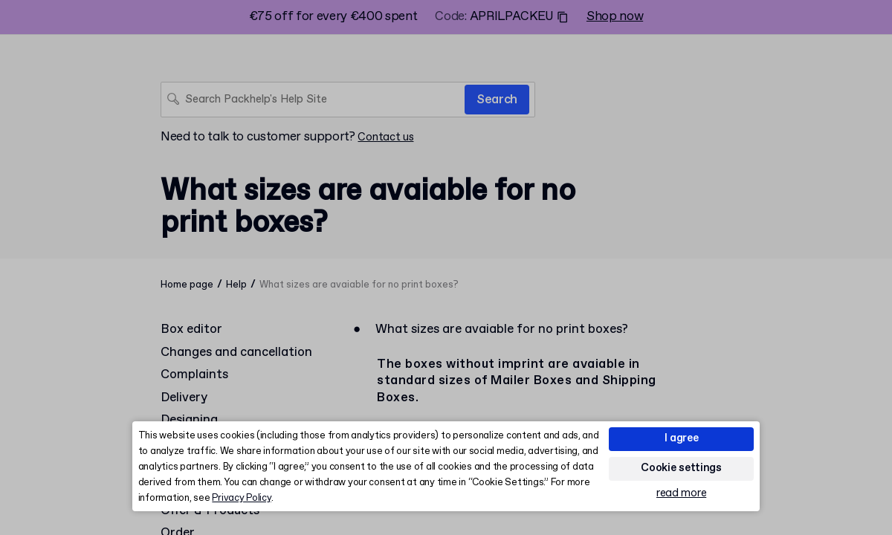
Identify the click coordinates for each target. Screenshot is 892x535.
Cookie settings (681, 468)
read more (681, 494)
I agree (682, 438)
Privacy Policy (241, 498)
